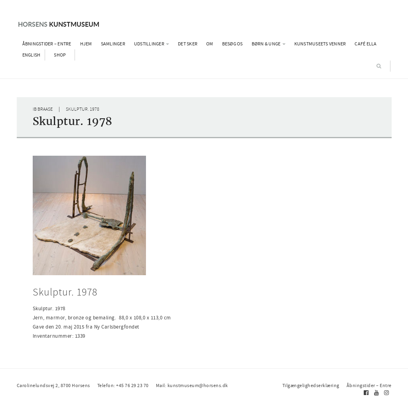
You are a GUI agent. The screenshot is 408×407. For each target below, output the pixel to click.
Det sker (187, 44)
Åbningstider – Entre (46, 44)
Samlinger (113, 44)
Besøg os (232, 44)
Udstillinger (151, 44)
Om (209, 44)
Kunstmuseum (58, 24)
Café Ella (365, 44)
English (31, 55)
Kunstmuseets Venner (320, 44)
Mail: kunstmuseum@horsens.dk (192, 385)
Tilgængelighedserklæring (310, 385)
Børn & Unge (269, 44)
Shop (60, 55)
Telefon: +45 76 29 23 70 (123, 385)
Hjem (86, 44)
